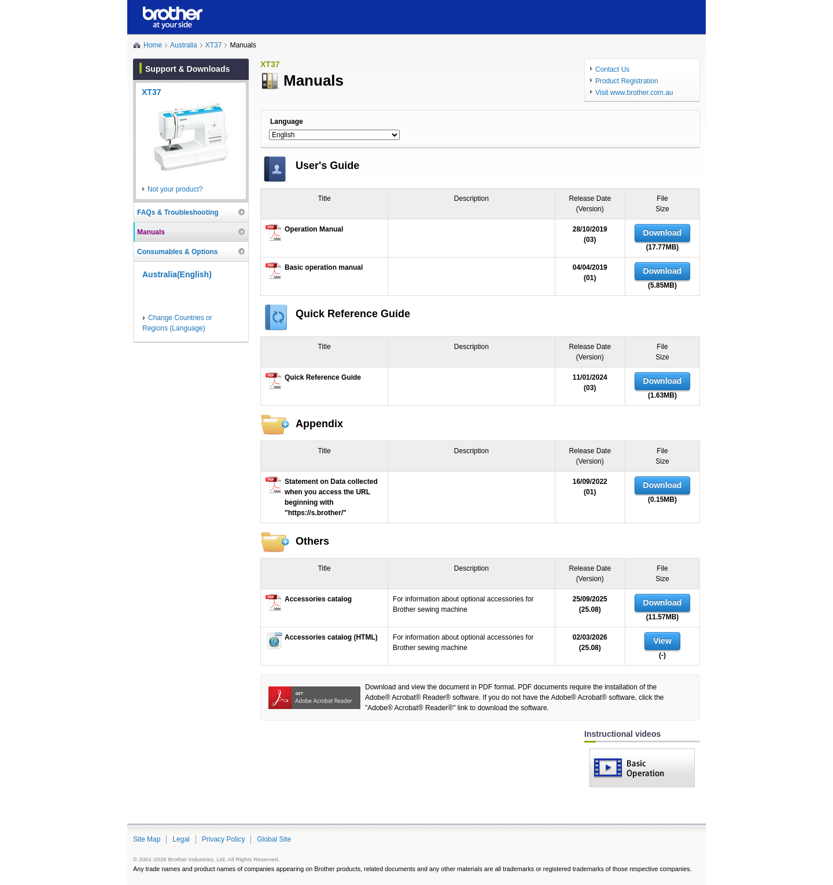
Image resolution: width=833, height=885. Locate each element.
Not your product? (175, 189)
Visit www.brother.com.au (634, 93)
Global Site (274, 839)
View (662, 640)
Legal (180, 839)
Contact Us (612, 69)
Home (152, 45)
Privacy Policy (223, 839)
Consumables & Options (177, 252)
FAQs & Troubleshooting (178, 212)
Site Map (146, 839)
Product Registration (626, 81)
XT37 (213, 45)
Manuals (151, 232)
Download (662, 232)
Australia (183, 45)
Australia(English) (177, 274)
